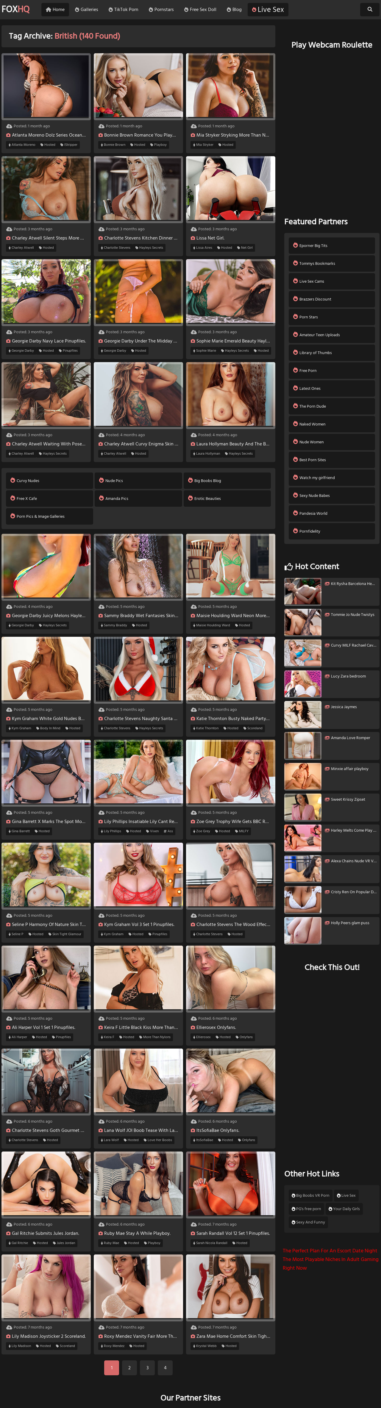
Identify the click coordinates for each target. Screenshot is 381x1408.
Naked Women (309, 424)
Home (55, 9)
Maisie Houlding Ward (211, 625)
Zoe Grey (201, 831)
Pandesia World (310, 513)
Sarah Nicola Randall (210, 1243)
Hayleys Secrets (149, 248)
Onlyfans (244, 1037)
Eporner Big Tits (310, 245)
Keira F (107, 1037)
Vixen (152, 831)
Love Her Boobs (158, 1140)
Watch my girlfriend (314, 478)
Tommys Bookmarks (314, 263)
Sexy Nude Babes (311, 495)
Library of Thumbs (312, 353)
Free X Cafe (23, 498)
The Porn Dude (309, 406)
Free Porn (305, 370)
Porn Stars (305, 317)
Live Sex (268, 9)
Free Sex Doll (200, 9)
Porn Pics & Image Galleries (37, 516)
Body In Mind (48, 728)
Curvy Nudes (24, 481)
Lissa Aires (202, 248)
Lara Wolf (110, 1140)
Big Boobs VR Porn (311, 1196)
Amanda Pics (113, 498)
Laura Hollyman (206, 454)
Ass (168, 831)
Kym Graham (20, 728)
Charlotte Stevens (115, 248)
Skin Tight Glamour (65, 934)
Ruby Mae (110, 1243)
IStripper (68, 145)
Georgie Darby (21, 351)
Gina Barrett (19, 831)
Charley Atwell (21, 248)
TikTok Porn (123, 9)
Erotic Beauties (204, 498)
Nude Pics (111, 481)
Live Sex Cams (308, 281)
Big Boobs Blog (204, 481)
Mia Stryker (203, 145)
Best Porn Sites (309, 460)
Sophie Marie (204, 351)
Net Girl (245, 248)
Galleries (86, 9)
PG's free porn (306, 1209)
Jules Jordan (64, 1243)
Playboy (158, 145)
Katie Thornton (205, 728)
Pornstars (161, 9)
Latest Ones (307, 388)
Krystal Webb (205, 1346)
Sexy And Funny (308, 1222)
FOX (15, 9)
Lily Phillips (111, 831)
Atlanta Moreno (22, 145)
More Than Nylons (155, 1037)
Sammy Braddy (114, 625)
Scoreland (253, 728)
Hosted (47, 145)
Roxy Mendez (112, 1346)
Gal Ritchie (18, 1243)
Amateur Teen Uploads (316, 335)
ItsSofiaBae (203, 1140)
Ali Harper (18, 1037)
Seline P (16, 934)
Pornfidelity (306, 531)
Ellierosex (202, 1037)
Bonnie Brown (113, 145)
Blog (234, 9)
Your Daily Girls (344, 1209)
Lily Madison (20, 1346)
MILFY (242, 831)
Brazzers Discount (312, 299)
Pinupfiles (68, 351)
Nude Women (308, 442)
